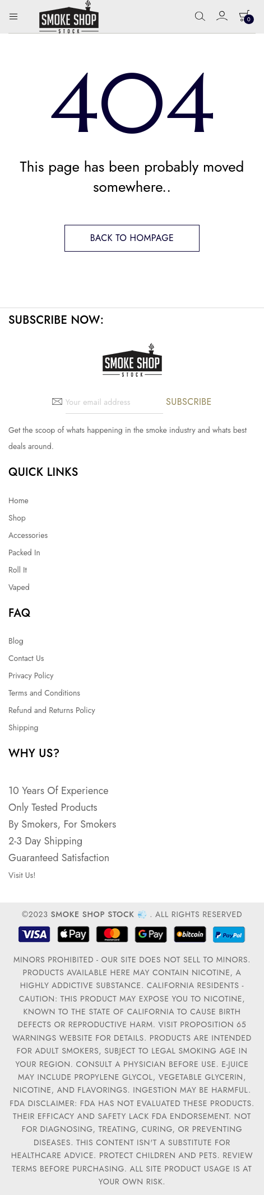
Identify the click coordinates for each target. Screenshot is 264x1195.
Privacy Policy (30, 675)
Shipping (23, 727)
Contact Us (26, 658)
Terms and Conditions (44, 692)
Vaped (19, 587)
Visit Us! (21, 875)
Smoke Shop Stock (92, 914)
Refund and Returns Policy (51, 710)
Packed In (24, 552)
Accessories (28, 535)
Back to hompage (132, 238)
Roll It (17, 569)
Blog (16, 640)
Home (18, 500)
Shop (17, 517)
